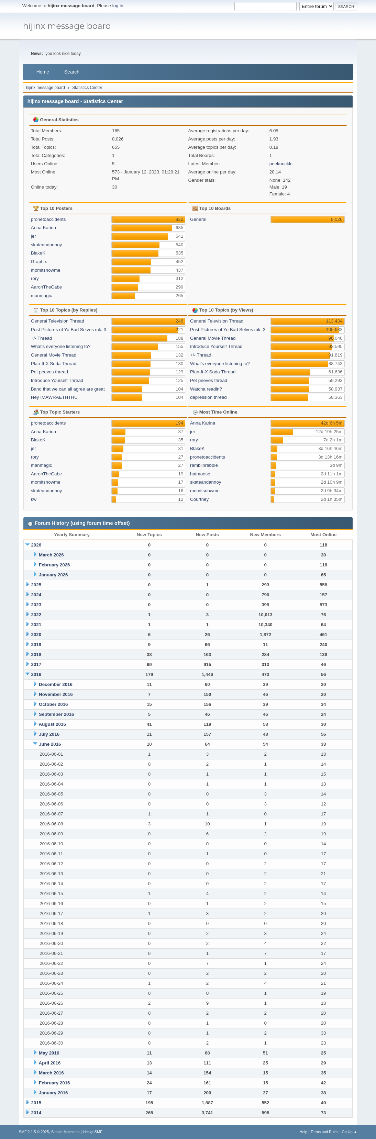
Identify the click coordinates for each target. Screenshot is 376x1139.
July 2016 (49, 734)
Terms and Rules (325, 1132)
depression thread (208, 397)
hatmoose (200, 473)
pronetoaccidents (48, 219)
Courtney (199, 499)
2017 (36, 664)
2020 (36, 634)
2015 (36, 1102)
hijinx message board (67, 26)
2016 (36, 674)
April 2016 (50, 1062)
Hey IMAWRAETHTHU (54, 397)
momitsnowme (45, 270)
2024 (36, 594)
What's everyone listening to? (61, 346)
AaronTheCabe (46, 287)
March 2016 (51, 1072)
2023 (36, 604)
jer (33, 236)
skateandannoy (46, 244)
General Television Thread (57, 321)
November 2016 (56, 694)
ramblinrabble (204, 465)
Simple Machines (65, 1132)
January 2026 (53, 574)
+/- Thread (41, 338)
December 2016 (56, 684)
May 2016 (49, 1053)
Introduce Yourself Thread (57, 380)
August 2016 (52, 724)
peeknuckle (280, 163)
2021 (36, 624)
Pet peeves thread (49, 371)
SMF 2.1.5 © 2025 (34, 1132)
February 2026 (54, 564)
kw (33, 499)
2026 (36, 545)
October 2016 (53, 704)
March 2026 (51, 554)
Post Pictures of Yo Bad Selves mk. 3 (68, 329)
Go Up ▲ (349, 1132)
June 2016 (50, 744)
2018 (36, 654)
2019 (36, 644)
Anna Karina (43, 227)
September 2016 (56, 714)
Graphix (39, 261)
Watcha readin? (206, 389)
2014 (36, 1112)
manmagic (41, 295)
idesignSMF (92, 1132)
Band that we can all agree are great (68, 389)
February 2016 (54, 1082)
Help (303, 1132)
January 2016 (53, 1092)
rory (35, 278)
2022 (36, 614)
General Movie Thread (53, 355)
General (198, 219)
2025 (36, 584)
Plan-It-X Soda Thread (53, 363)
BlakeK (38, 253)
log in (117, 5)
